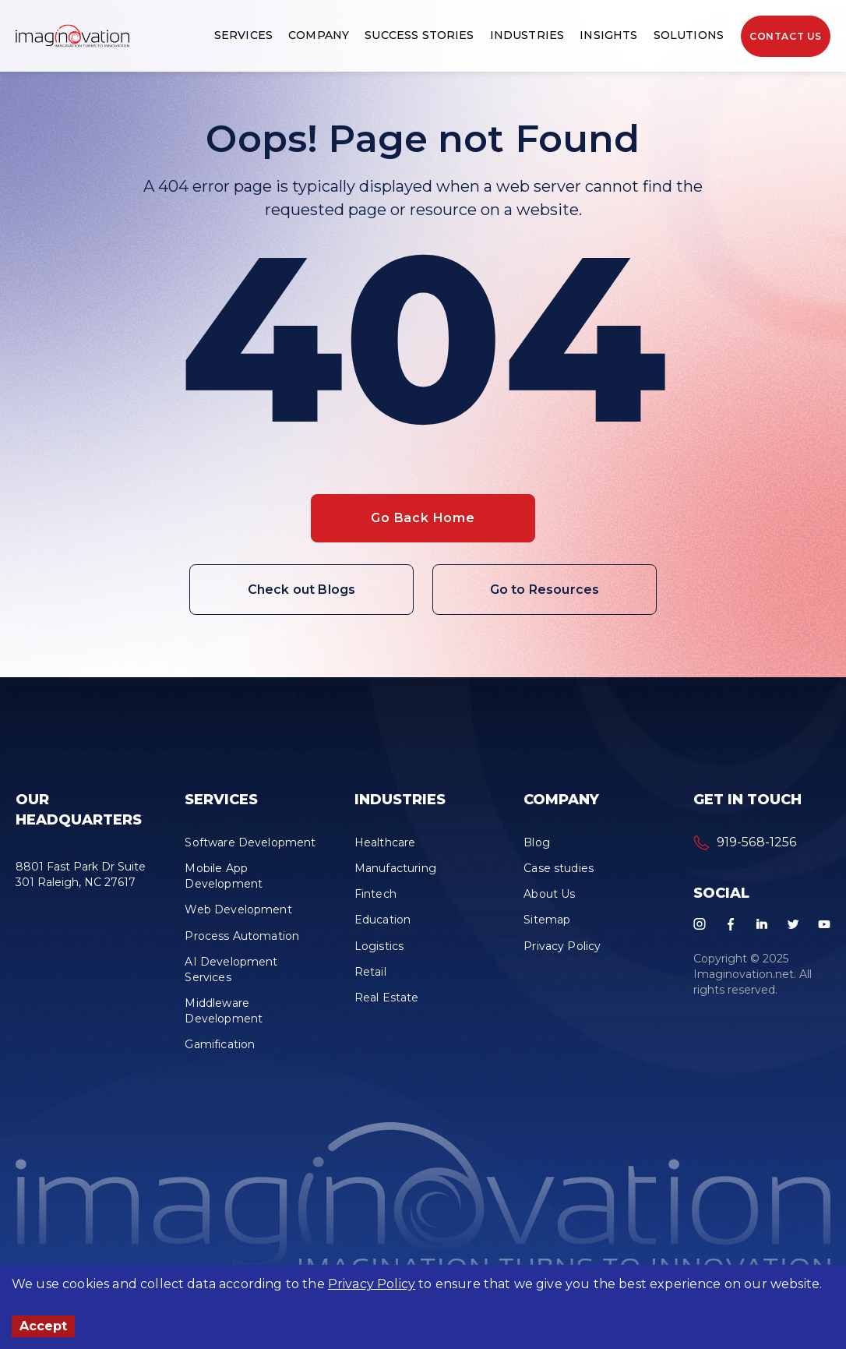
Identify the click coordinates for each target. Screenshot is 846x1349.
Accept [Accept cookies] (43, 1326)
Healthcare (385, 842)
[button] (72, 36)
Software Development (250, 842)
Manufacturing (395, 868)
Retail (370, 972)
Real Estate (386, 998)
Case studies (558, 868)
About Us (549, 894)
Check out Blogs (301, 589)
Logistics (379, 946)
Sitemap (546, 920)
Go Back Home (423, 517)
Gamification (220, 1044)
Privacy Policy (371, 1284)
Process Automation (242, 936)
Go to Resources (544, 589)
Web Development (238, 909)
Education (382, 920)
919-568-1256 (757, 842)
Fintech (375, 894)
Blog (536, 842)
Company (318, 35)
